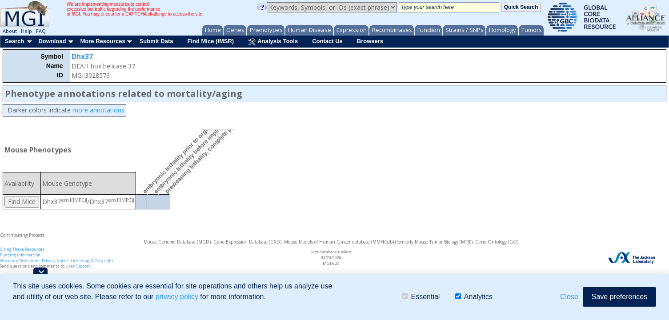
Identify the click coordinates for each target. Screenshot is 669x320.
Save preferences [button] (619, 296)
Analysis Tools (273, 42)
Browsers (370, 41)
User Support (77, 266)
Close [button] (569, 296)
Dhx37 (82, 56)
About (10, 31)
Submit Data (156, 41)
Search (14, 41)
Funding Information (20, 255)
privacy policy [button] (177, 296)
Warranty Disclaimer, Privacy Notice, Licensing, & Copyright (56, 261)
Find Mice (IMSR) (210, 41)
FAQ (41, 31)
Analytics (474, 296)
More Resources (102, 41)
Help (26, 31)
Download (52, 41)
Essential (421, 296)
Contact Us (327, 41)
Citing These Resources (22, 249)
